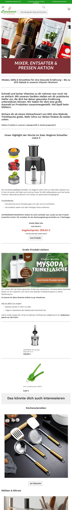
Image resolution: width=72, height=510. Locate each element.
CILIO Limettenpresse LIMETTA (32, 386)
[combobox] (32, 11)
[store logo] (8, 9)
